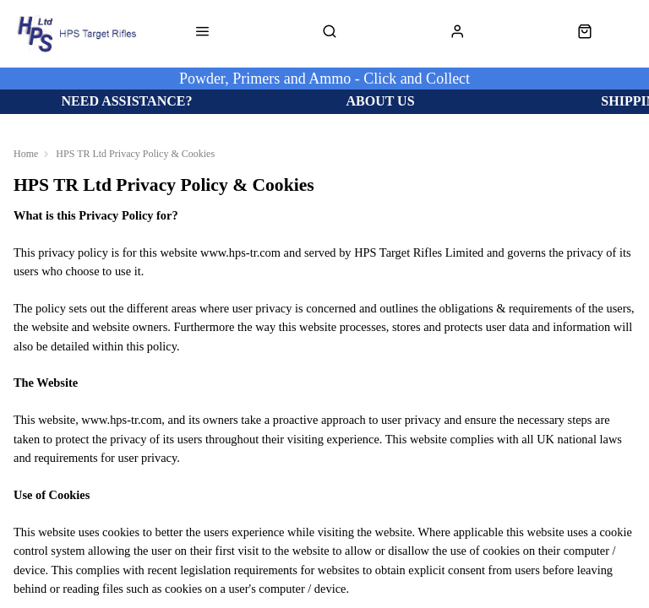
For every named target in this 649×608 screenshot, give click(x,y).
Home (26, 154)
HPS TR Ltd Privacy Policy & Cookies (135, 154)
